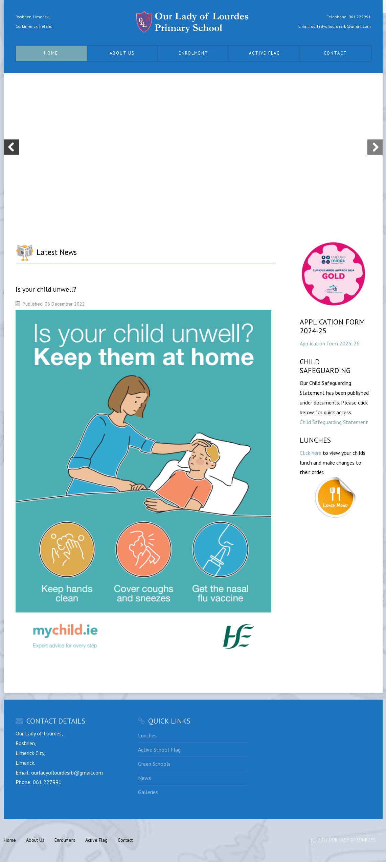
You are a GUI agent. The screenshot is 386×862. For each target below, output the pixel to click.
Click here (310, 452)
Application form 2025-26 (330, 343)
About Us (122, 53)
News (144, 778)
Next (375, 147)
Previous (11, 147)
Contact (335, 53)
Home (51, 53)
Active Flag (264, 53)
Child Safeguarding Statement (334, 422)
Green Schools (154, 763)
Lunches (147, 735)
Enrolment (193, 53)
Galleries (148, 792)
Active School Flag (159, 749)
